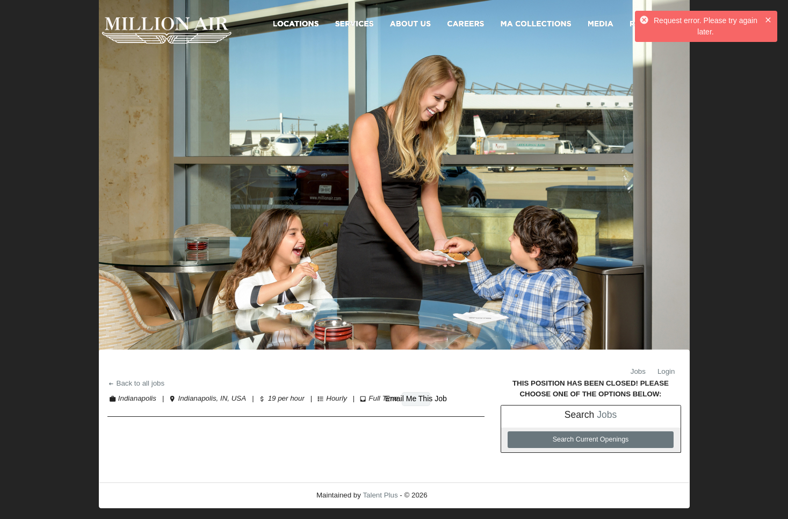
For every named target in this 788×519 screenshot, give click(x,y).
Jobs (638, 371)
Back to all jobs (136, 383)
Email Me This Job (416, 398)
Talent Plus (380, 495)
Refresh (459, 495)
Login (666, 371)
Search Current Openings (591, 439)
